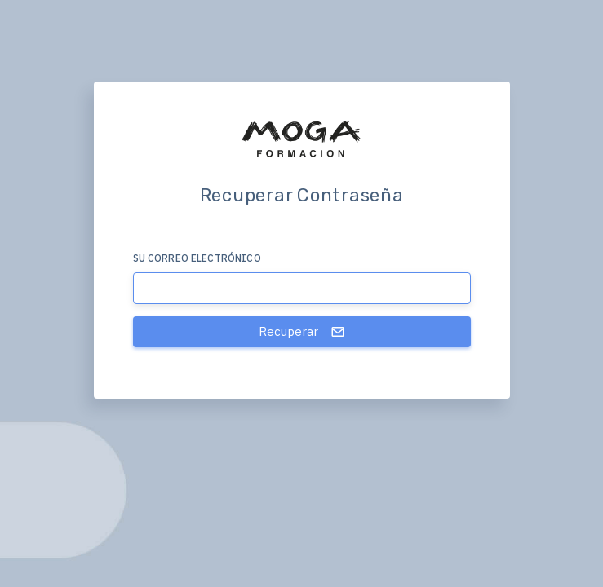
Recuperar (302, 331)
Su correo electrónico (197, 258)
